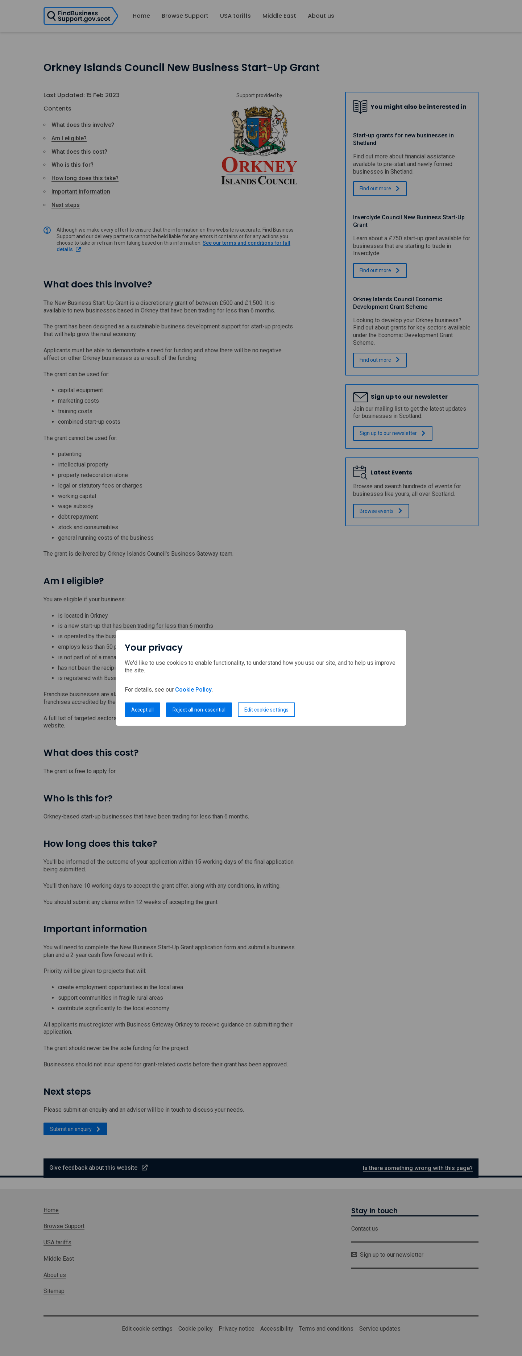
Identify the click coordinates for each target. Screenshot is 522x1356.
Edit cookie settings (266, 710)
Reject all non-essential (199, 710)
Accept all (142, 710)
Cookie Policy (193, 689)
